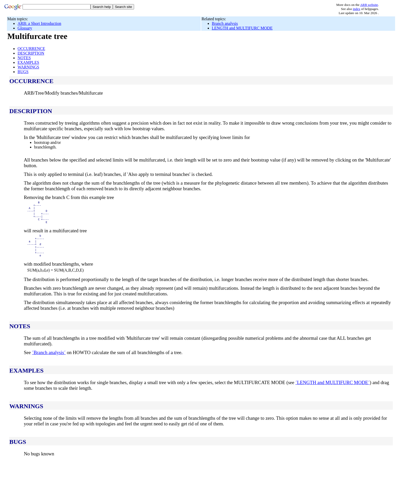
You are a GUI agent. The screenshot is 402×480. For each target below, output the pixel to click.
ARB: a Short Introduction (39, 23)
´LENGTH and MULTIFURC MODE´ (332, 394)
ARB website (369, 5)
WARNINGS (28, 67)
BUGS (22, 71)
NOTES (24, 58)
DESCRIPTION (30, 53)
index (356, 9)
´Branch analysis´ (49, 364)
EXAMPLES (28, 62)
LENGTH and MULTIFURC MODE (242, 28)
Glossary (24, 28)
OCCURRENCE (31, 48)
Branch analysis (225, 23)
